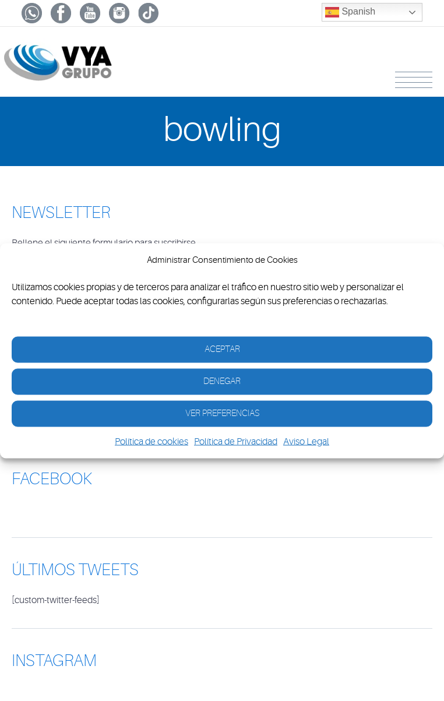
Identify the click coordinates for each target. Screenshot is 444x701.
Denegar (222, 381)
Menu (413, 79)
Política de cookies (151, 441)
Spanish (350, 12)
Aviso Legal (306, 441)
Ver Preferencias (222, 413)
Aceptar (222, 349)
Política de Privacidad (235, 441)
